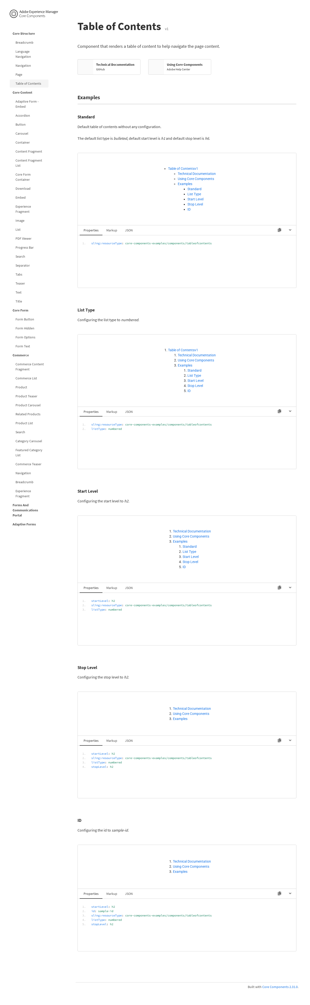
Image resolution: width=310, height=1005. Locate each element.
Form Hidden (25, 328)
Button (21, 124)
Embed (21, 197)
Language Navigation (23, 54)
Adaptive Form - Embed (27, 104)
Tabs (19, 274)
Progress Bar (25, 247)
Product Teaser (26, 396)
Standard (194, 189)
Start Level (195, 199)
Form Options (25, 337)
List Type (194, 194)
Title (19, 301)
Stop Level (195, 204)
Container (23, 142)
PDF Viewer (23, 238)
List (18, 229)
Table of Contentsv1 (183, 169)
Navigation (23, 65)
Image (20, 220)
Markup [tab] (111, 230)
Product (21, 387)
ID (189, 209)
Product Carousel (28, 405)
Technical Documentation (197, 174)
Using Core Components (196, 179)
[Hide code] (290, 230)
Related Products (28, 414)
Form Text (23, 346)
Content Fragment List (29, 163)
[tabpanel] (187, 261)
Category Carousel (29, 441)
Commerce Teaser (28, 464)
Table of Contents (28, 83)
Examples (185, 184)
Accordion (23, 115)
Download (23, 188)
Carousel (22, 133)
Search (20, 256)
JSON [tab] (129, 230)
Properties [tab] (91, 230)
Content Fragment (29, 151)
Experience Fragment (23, 209)
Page (19, 74)
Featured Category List (29, 452)
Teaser (20, 283)
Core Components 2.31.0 (280, 987)
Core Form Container (23, 177)
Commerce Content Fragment (30, 366)
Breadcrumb (24, 42)
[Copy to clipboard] (279, 230)
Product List (24, 423)
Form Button (25, 319)
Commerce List (26, 378)
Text (19, 292)
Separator (23, 265)
